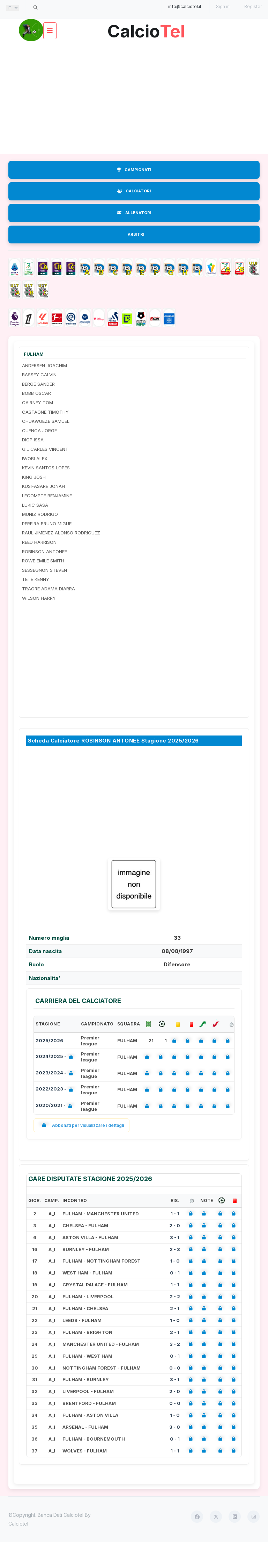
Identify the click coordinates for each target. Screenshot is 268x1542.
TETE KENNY (35, 579)
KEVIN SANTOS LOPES (46, 467)
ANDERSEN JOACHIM (44, 365)
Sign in (223, 6)
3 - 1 (174, 1237)
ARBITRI (136, 234)
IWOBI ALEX (34, 458)
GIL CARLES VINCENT (45, 449)
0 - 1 (175, 1272)
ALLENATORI (134, 212)
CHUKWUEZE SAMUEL (45, 421)
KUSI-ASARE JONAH (43, 486)
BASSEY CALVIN (39, 374)
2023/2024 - (56, 1073)
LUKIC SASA (35, 505)
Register (253, 6)
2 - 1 (174, 1308)
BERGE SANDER (38, 384)
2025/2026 (49, 1040)
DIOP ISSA (33, 439)
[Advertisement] (134, 98)
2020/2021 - (55, 1106)
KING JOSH (34, 477)
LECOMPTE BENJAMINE (47, 495)
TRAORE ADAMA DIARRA (48, 588)
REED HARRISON (39, 542)
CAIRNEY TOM (37, 402)
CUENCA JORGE (39, 430)
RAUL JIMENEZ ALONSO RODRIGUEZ (61, 532)
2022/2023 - (56, 1089)
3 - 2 (175, 1344)
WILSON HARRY (39, 598)
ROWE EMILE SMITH (43, 560)
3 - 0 (174, 1427)
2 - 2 (175, 1296)
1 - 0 (175, 1261)
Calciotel (18, 1524)
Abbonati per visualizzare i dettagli (81, 1125)
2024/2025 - (56, 1057)
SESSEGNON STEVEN (44, 570)
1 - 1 (175, 1213)
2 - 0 (174, 1225)
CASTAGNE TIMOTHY (45, 412)
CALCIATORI (134, 191)
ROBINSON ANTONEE (44, 551)
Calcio (146, 28)
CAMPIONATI (134, 169)
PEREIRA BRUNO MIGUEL (48, 523)
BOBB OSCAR (36, 393)
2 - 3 (175, 1249)
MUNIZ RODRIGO (40, 514)
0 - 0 (174, 1368)
